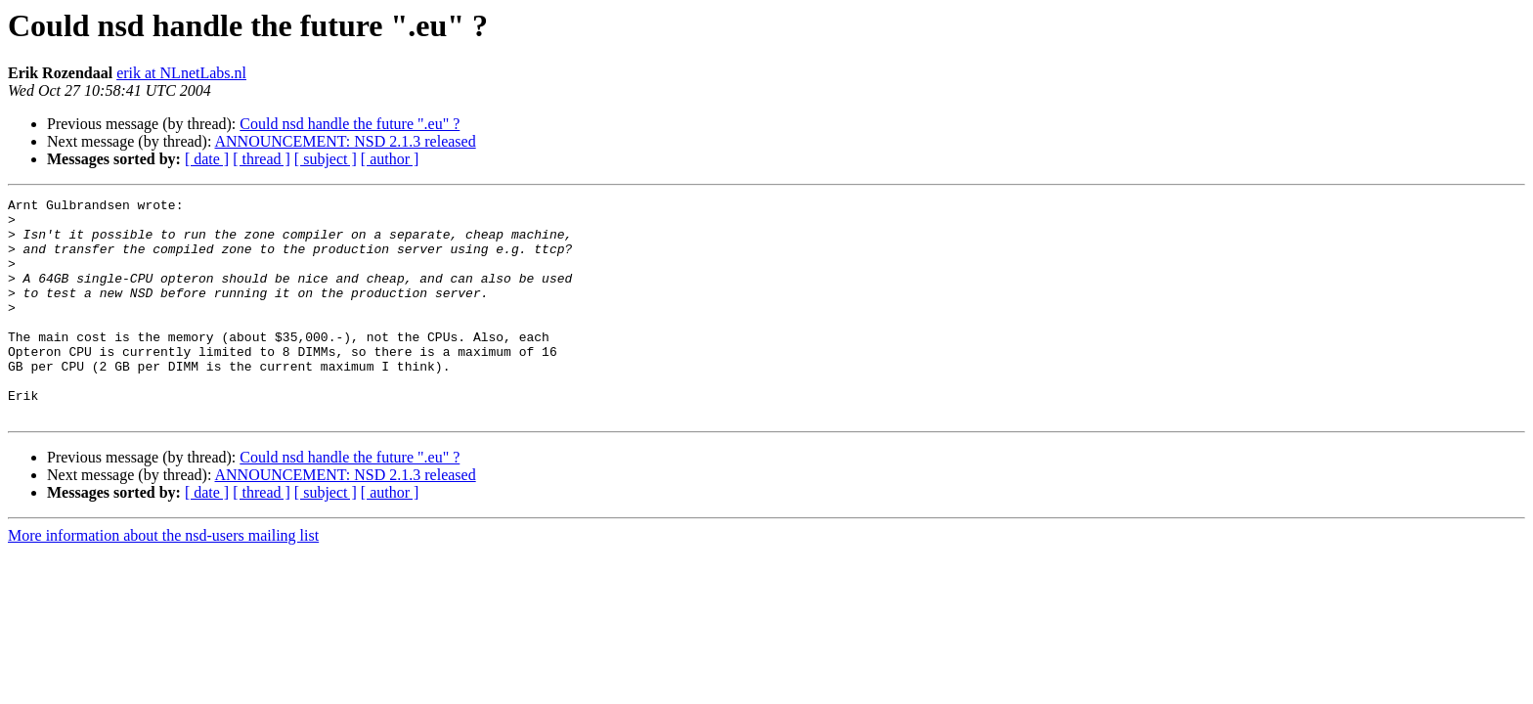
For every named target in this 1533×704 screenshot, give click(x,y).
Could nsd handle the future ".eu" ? (350, 123)
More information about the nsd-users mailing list (163, 579)
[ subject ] (325, 159)
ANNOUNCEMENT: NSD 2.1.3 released (345, 141)
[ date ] (207, 159)
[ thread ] (261, 159)
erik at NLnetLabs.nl (181, 73)
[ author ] (390, 159)
